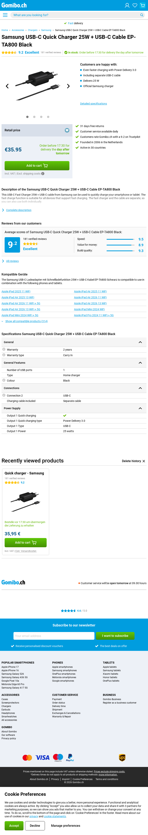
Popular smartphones (18, 662)
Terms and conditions (107, 779)
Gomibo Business (112, 699)
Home (5, 30)
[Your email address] (53, 636)
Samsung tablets (112, 670)
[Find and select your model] (77, 15)
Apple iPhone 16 (10, 670)
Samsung (46, 30)
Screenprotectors (10, 702)
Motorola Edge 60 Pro (13, 684)
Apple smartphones (62, 667)
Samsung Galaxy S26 (13, 674)
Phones (57, 662)
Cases (5, 699)
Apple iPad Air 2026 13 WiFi (90, 303)
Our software (8, 735)
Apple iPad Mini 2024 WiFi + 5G (20, 315)
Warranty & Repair (61, 716)
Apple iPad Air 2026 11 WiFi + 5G (21, 303)
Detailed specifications (93, 103)
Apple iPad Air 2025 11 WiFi (90, 291)
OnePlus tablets (111, 680)
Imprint (66, 779)
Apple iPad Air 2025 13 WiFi (18, 297)
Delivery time (59, 706)
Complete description (16, 210)
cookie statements (55, 816)
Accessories (18, 30)
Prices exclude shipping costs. (109, 771)
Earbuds (6, 709)
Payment (57, 699)
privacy (33, 816)
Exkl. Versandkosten (25, 551)
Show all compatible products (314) (25, 321)
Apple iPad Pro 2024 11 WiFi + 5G (94, 315)
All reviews (10, 261)
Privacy (55, 779)
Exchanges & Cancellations (66, 713)
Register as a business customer (119, 702)
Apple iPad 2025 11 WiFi (16, 291)
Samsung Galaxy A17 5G (15, 687)
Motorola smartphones (64, 677)
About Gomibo (9, 731)
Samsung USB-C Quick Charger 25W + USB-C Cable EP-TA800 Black (90, 30)
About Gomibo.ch (39, 779)
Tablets (108, 662)
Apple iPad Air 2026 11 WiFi (90, 297)
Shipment (57, 709)
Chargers (32, 30)
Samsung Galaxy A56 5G (15, 677)
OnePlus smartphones (63, 674)
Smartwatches (9, 716)
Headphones (8, 713)
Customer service (65, 694)
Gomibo (7, 727)
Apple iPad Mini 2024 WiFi (89, 309)
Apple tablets (110, 667)
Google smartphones (63, 680)
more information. (108, 774)
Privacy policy (9, 738)
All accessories (9, 720)
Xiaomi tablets (110, 674)
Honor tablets (110, 677)
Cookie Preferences (82, 779)
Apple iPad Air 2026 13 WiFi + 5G (21, 309)
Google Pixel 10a (10, 680)
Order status (58, 702)
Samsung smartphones (64, 670)
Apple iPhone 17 (10, 667)
